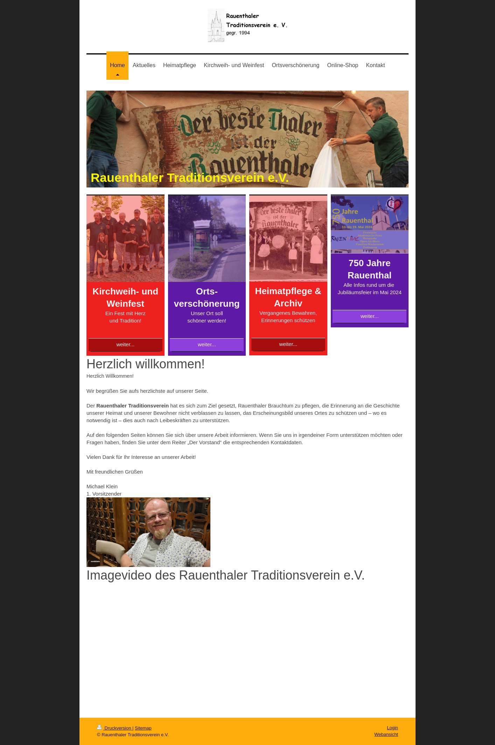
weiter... (125, 344)
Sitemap (143, 728)
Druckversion (114, 728)
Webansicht (386, 734)
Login (392, 727)
